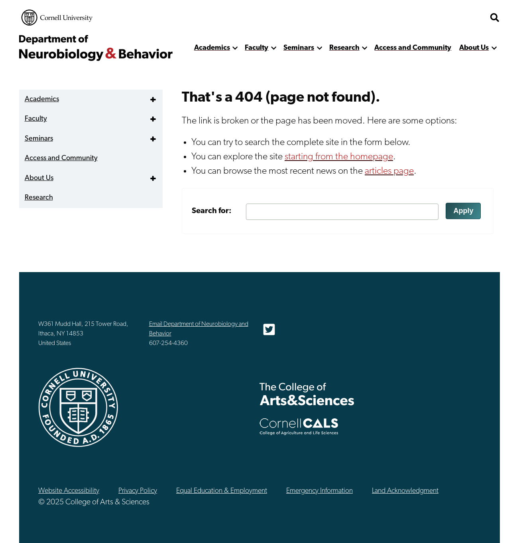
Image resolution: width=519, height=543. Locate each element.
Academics (212, 48)
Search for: (212, 211)
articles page (389, 171)
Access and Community (412, 48)
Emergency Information (319, 491)
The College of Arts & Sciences (307, 394)
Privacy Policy (137, 491)
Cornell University (57, 17)
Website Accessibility (68, 491)
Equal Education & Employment (221, 491)
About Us (474, 48)
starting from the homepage (339, 157)
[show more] (235, 48)
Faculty (256, 48)
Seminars (298, 48)
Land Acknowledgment (405, 491)
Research (344, 48)
